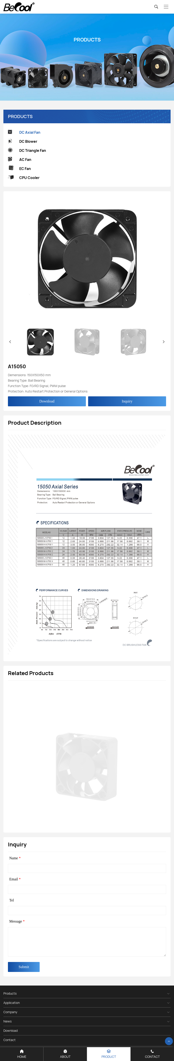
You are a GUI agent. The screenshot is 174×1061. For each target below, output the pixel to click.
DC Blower (22, 141)
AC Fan (19, 159)
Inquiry (127, 401)
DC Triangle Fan (27, 150)
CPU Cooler (23, 178)
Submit (24, 967)
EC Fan (19, 168)
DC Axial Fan (24, 132)
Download (47, 401)
